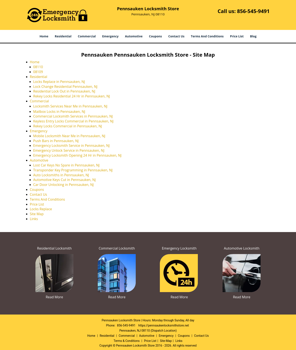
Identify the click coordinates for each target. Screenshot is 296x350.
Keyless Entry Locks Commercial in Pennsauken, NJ (73, 121)
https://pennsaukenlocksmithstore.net (163, 325)
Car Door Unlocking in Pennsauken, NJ (63, 184)
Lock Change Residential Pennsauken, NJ (65, 86)
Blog (253, 36)
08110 (38, 67)
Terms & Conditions (127, 341)
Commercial (87, 36)
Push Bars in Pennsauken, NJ (56, 140)
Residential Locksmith (54, 248)
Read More (54, 297)
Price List (237, 36)
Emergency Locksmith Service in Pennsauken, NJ (71, 145)
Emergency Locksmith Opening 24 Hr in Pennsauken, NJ (77, 155)
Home (43, 36)
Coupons (155, 36)
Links (34, 218)
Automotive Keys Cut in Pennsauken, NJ (64, 179)
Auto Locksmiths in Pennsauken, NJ (61, 175)
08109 (38, 71)
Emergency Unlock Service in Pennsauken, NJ (68, 150)
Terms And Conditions (207, 36)
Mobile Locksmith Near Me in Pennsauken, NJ (69, 136)
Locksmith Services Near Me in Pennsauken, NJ (70, 106)
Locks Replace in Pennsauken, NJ (59, 81)
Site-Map (166, 341)
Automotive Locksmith (242, 248)
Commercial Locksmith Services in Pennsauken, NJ (73, 116)
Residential (63, 36)
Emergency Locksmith (179, 248)
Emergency (110, 36)
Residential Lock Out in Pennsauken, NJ (64, 91)
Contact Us (176, 36)
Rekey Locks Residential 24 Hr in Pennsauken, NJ (71, 96)
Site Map (37, 214)
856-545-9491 (253, 11)
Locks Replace (41, 209)
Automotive (134, 36)
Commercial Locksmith (117, 248)
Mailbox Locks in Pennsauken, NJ (59, 111)
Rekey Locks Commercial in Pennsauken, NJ (67, 126)
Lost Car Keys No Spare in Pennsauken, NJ (66, 165)
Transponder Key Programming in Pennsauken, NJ (73, 170)
